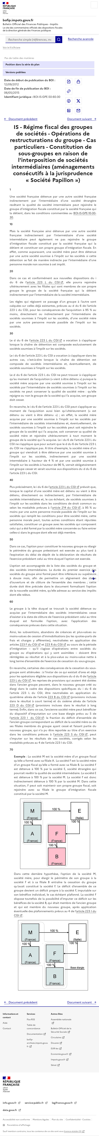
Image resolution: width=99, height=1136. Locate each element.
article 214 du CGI (64, 508)
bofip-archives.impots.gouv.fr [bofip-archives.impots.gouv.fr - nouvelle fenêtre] (37, 1043)
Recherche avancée (81, 39)
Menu (94, 4)
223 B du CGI (57, 697)
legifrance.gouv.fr (62, 1103)
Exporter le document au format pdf (68, 81)
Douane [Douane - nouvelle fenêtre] (55, 1043)
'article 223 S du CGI (69, 734)
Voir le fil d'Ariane (11, 47)
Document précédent (22, 119)
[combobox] (30, 39)
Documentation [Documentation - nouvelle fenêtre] (35, 1034)
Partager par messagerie (78, 110)
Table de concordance (33, 1026)
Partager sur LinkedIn (68, 110)
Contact (7, 1028)
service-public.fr (34, 1103)
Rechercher (58, 39)
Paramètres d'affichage (18, 1125)
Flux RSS (31, 1019)
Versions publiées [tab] (16, 72)
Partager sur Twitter (78, 100)
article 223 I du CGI (26, 718)
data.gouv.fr (10, 1110)
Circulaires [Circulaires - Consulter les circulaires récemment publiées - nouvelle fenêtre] (56, 1037)
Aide (5, 1023)
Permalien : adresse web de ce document (68, 91)
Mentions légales (41, 1119)
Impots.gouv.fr (58, 1059)
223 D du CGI (20, 705)
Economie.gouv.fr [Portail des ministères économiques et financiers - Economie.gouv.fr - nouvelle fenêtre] (59, 1054)
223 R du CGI (54, 644)
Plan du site (57, 1119)
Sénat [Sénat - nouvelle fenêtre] (54, 1065)
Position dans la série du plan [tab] (23, 64)
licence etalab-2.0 (72, 1131)
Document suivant (79, 119)
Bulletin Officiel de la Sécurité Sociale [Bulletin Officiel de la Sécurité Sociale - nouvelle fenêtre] (61, 1030)
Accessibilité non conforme (16, 1119)
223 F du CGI (28, 644)
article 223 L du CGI (43, 282)
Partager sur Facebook (68, 100)
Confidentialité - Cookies (78, 1119)
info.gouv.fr (10, 1103)
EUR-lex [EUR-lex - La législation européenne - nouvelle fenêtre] (54, 1048)
